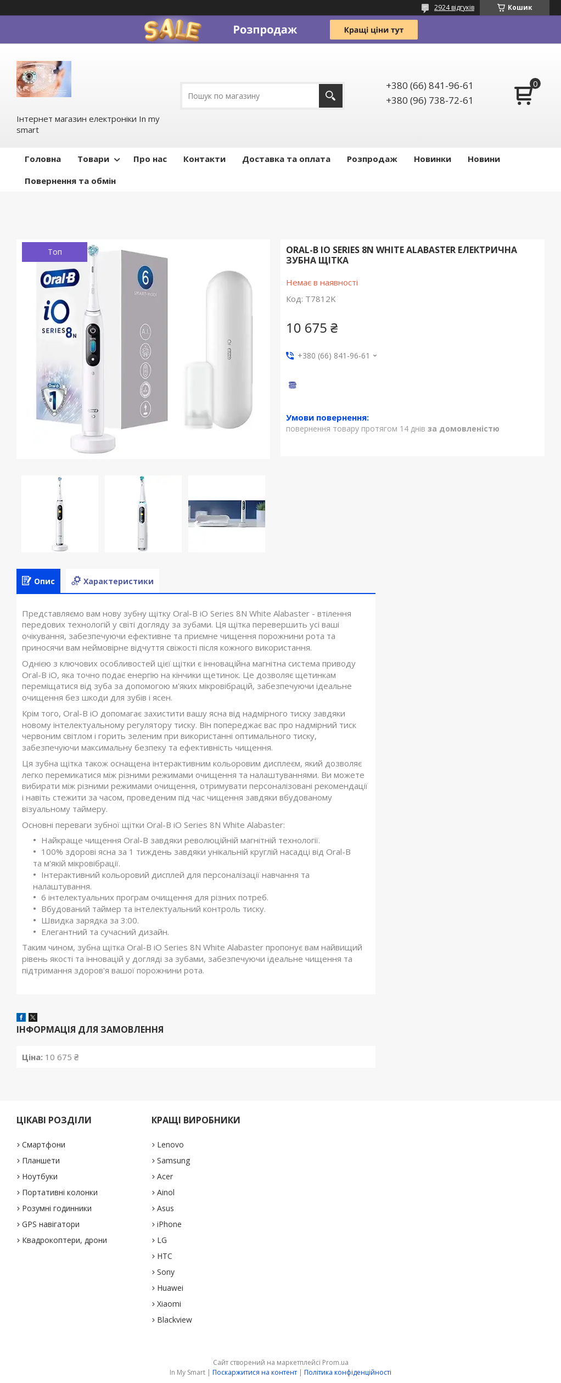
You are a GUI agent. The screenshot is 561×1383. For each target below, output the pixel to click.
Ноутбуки (40, 1176)
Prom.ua (335, 1362)
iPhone (169, 1224)
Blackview (174, 1319)
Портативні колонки (60, 1192)
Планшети (41, 1160)
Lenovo (170, 1144)
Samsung (173, 1160)
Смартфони (43, 1144)
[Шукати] (331, 96)
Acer (165, 1176)
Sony (166, 1272)
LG (162, 1240)
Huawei (170, 1288)
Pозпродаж (372, 158)
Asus (165, 1208)
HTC (164, 1256)
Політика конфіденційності (347, 1372)
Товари (93, 158)
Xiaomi (169, 1303)
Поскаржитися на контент (254, 1372)
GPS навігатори (51, 1224)
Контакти (204, 158)
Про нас (150, 158)
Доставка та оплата (286, 158)
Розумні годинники (57, 1208)
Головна (43, 158)
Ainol (166, 1192)
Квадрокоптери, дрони (64, 1240)
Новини (484, 158)
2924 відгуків (454, 7)
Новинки (432, 158)
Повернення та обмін (70, 180)
